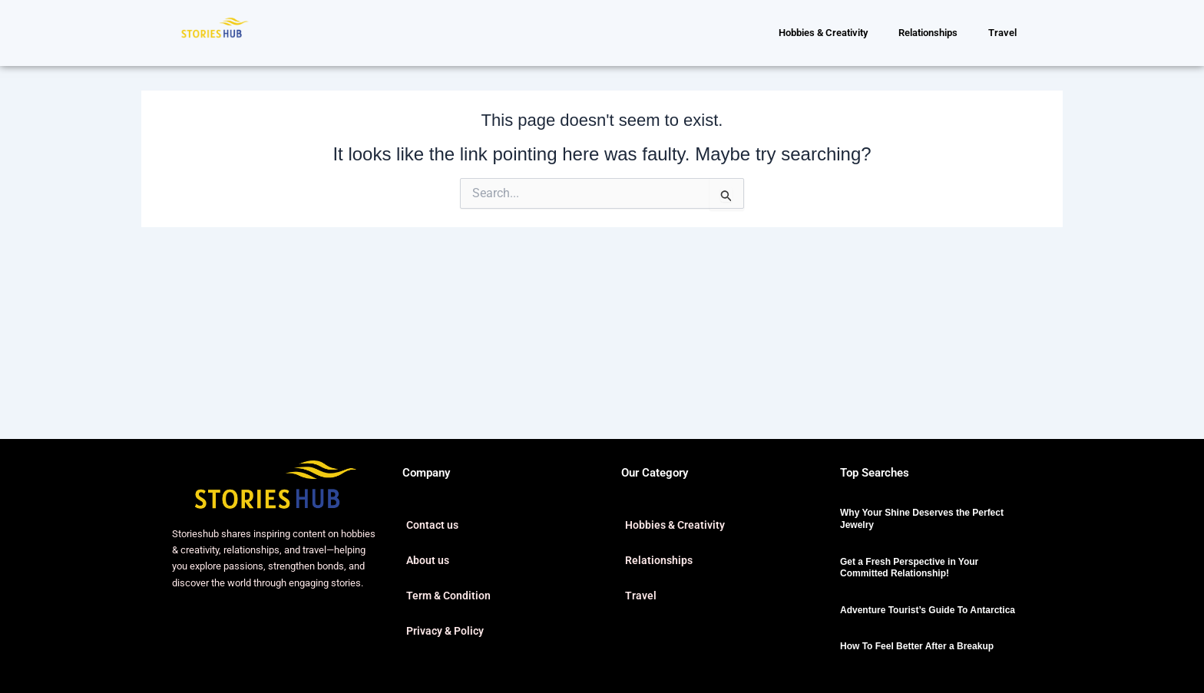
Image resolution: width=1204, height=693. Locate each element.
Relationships (928, 32)
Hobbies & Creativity (823, 32)
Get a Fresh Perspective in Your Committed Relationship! (909, 567)
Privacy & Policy (445, 631)
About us (427, 560)
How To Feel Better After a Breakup (917, 646)
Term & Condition (448, 595)
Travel (1002, 32)
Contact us (432, 525)
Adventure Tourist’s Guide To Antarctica (927, 610)
